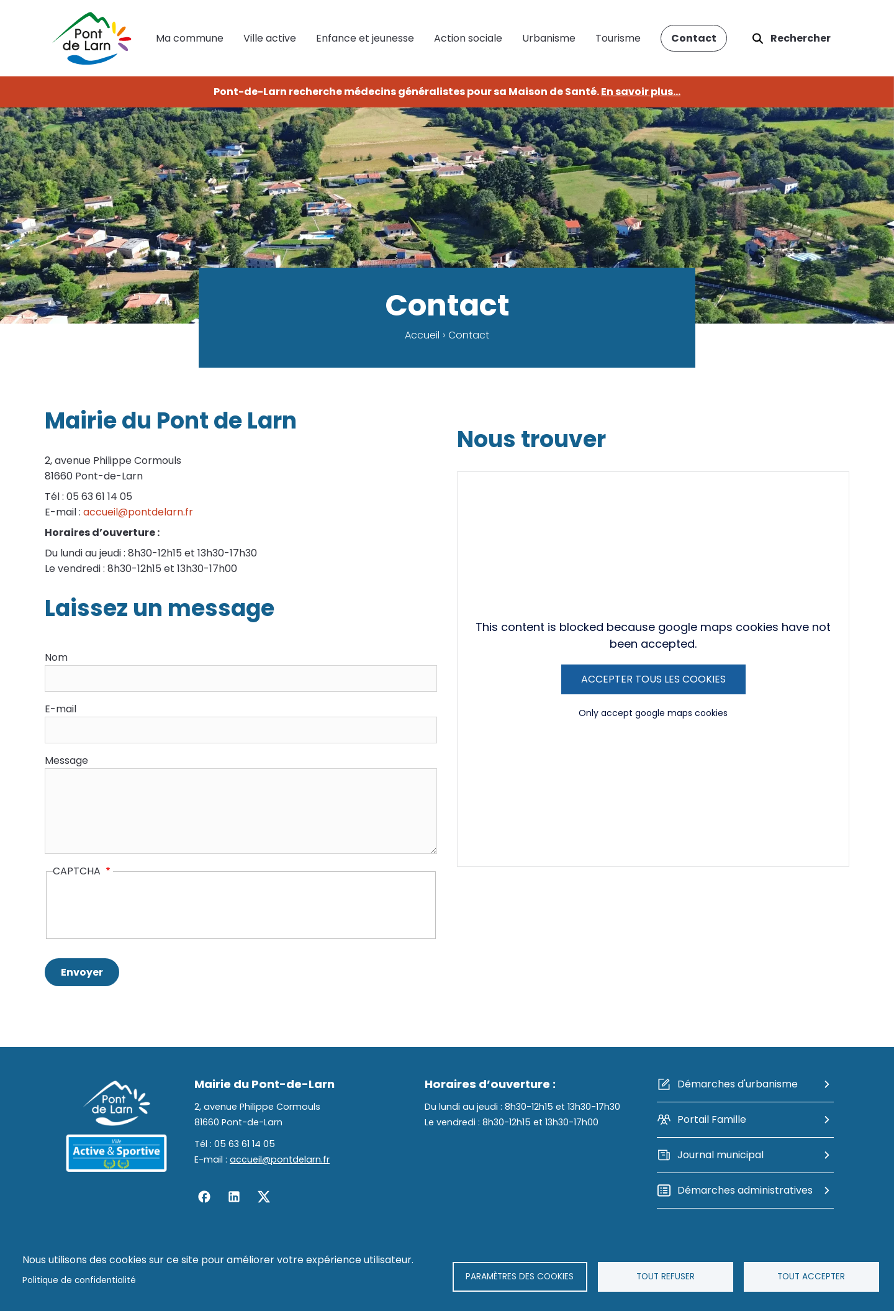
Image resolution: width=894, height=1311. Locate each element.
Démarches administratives (745, 1190)
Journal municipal (720, 1155)
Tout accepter (811, 1276)
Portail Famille (711, 1119)
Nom (56, 657)
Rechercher (800, 38)
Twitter (264, 1197)
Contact (693, 38)
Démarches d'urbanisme (737, 1084)
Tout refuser (665, 1276)
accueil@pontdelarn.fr (138, 512)
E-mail (60, 709)
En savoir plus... (640, 91)
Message (66, 760)
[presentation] (147, 906)
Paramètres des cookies (520, 1276)
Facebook (204, 1197)
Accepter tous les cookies (653, 679)
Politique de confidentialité (79, 1280)
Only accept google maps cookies (653, 713)
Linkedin (234, 1197)
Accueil (422, 335)
